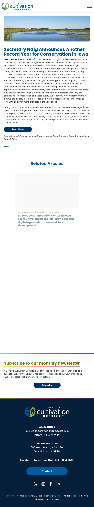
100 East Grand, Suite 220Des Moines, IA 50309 (47, 447)
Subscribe (47, 385)
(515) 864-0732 (64, 460)
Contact (47, 471)
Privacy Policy (12, 495)
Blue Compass (52, 499)
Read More (18, 129)
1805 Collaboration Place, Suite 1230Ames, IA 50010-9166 (47, 430)
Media (23, 495)
